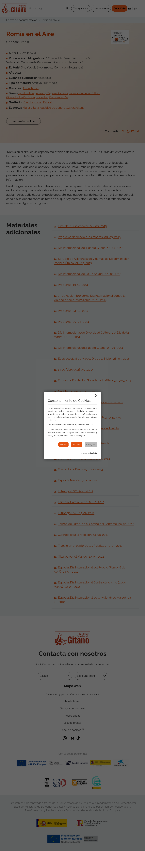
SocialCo (93, 453)
